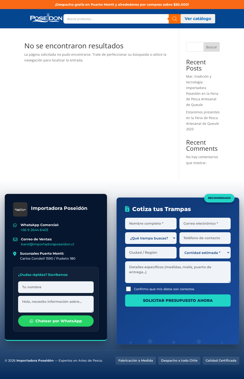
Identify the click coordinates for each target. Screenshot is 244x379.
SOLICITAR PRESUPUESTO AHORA (178, 300)
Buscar (211, 47)
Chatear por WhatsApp (56, 321)
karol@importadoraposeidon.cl (47, 244)
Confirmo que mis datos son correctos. (160, 289)
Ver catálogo (198, 18)
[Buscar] (175, 19)
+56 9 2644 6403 (34, 230)
